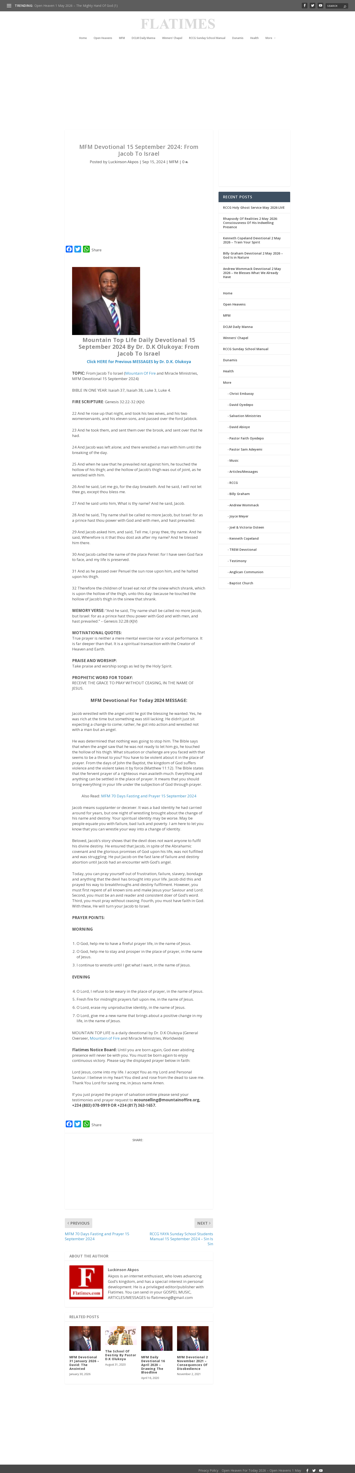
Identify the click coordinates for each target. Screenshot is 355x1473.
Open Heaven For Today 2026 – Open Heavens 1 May (261, 1468)
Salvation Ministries (245, 413)
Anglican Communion (246, 569)
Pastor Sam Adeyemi (245, 446)
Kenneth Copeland (244, 536)
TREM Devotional (243, 547)
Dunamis (237, 31)
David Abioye (239, 424)
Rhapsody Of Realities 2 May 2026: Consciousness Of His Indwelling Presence (250, 220)
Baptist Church (241, 580)
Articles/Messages (243, 469)
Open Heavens (103, 31)
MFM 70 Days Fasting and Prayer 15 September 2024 (148, 793)
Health (254, 31)
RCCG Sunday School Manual (207, 31)
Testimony (238, 558)
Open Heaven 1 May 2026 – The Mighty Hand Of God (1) (76, 5)
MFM (122, 31)
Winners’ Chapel (172, 31)
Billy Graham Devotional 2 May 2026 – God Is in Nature (253, 252)
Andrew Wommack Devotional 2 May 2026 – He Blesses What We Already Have (252, 270)
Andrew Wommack (244, 502)
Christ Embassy (241, 391)
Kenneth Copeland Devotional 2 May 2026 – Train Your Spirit (252, 237)
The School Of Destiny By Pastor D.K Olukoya (120, 1352)
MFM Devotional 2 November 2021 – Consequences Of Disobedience (192, 1360)
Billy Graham (239, 491)
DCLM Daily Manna (143, 31)
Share (97, 247)
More (268, 31)
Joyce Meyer (238, 513)
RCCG (233, 480)
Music (233, 458)
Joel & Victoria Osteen (246, 524)
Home (83, 31)
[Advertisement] (168, 86)
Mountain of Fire (105, 1035)
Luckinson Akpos (123, 159)
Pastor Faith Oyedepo (246, 435)
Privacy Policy (208, 1468)
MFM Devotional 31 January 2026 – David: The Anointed (84, 1360)
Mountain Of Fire (140, 370)
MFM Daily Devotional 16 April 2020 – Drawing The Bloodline (153, 1362)
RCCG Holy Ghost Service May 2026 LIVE (254, 205)
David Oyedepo (241, 402)
